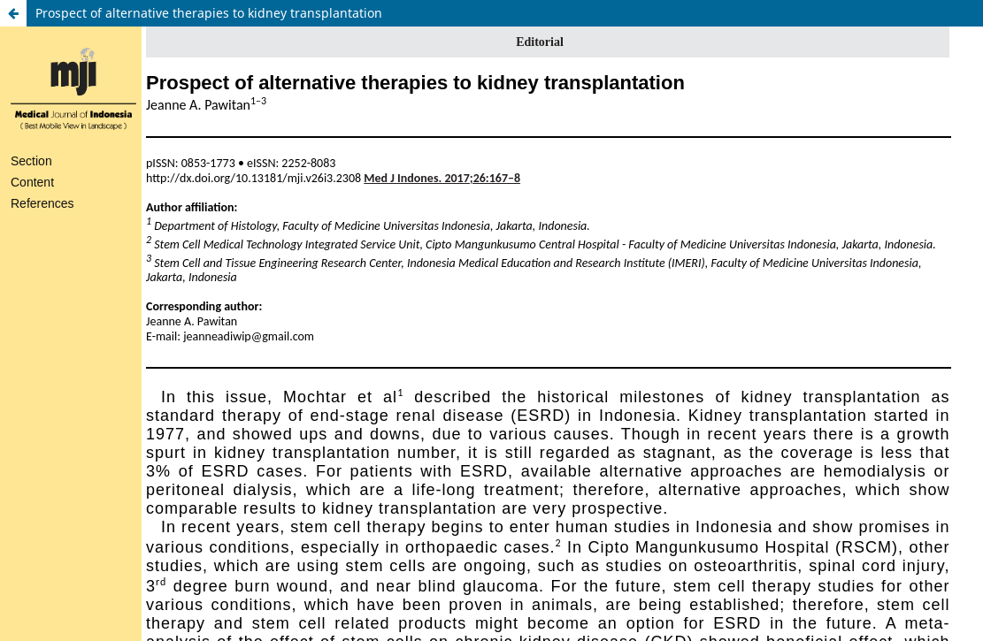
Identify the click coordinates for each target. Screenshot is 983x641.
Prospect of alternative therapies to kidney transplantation (208, 12)
